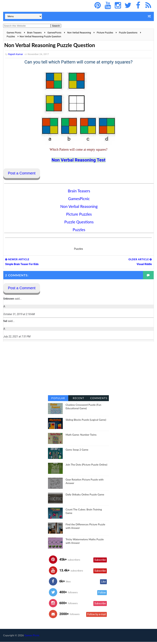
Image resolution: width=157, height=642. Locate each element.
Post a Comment (21, 173)
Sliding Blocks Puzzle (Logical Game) (85, 419)
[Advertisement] (78, 369)
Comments (98, 398)
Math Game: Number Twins (80, 434)
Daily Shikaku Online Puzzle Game (84, 494)
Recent (78, 398)
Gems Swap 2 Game (76, 449)
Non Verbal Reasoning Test (78, 160)
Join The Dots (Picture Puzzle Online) (86, 464)
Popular (58, 398)
